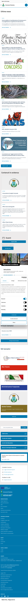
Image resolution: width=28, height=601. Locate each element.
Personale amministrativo (6, 510)
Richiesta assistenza (5, 578)
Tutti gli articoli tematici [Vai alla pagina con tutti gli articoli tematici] (14, 340)
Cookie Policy (3, 584)
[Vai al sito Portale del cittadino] (14, 438)
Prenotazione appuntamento (6, 575)
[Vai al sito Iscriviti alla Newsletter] (14, 443)
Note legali (3, 586)
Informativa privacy (4, 582)
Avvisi (2, 543)
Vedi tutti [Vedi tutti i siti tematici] (14, 416)
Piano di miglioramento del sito (7, 589)
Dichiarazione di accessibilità (6, 588)
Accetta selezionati (14, 318)
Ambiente (2, 518)
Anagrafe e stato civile (5, 520)
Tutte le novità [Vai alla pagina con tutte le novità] (6, 166)
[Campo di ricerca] (11, 427)
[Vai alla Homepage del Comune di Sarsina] (8, 5)
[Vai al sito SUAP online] (14, 434)
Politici (2, 508)
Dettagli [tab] (12, 280)
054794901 (9, 567)
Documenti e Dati (4, 512)
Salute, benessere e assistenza (7, 531)
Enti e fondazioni (4, 506)
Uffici (2, 504)
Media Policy (4, 599)
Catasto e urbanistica (5, 524)
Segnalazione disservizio (5, 576)
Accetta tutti (14, 315)
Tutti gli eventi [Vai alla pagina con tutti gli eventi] (8, 248)
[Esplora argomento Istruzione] (9, 274)
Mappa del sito (11, 599)
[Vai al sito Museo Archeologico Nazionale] (14, 448)
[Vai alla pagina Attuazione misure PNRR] (6, 335)
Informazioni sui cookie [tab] (22, 280)
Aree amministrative (5, 503)
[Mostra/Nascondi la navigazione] (1, 5)
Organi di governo (4, 501)
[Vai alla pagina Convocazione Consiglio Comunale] (14, 200)
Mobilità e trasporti (4, 529)
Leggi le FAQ (3, 573)
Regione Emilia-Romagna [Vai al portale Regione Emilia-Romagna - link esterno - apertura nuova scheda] (5, 1)
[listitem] (14, 360)
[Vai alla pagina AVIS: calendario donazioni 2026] (14, 133)
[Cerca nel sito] (26, 5)
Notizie (2, 539)
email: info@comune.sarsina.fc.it (13, 565)
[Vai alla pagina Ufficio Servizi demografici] (14, 215)
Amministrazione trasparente (6, 580)
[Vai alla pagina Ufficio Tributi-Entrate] (14, 230)
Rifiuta (14, 322)
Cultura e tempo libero (5, 526)
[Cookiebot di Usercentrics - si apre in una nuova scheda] (21, 277)
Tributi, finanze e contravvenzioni (7, 533)
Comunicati (3, 541)
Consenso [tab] (4, 280)
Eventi (2, 551)
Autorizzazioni (3, 522)
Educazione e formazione (5, 527)
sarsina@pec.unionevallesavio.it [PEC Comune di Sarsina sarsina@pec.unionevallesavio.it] (9, 566)
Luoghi (2, 550)
